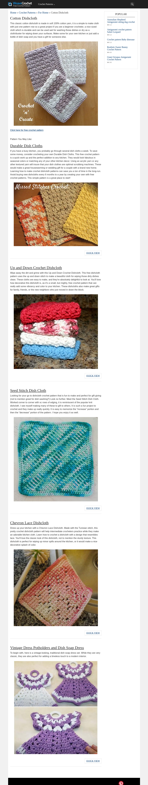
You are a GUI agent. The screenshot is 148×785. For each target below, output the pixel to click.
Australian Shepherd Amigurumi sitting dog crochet (121, 20)
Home (13, 12)
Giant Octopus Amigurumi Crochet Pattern (119, 58)
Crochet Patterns (45, 4)
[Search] (132, 4)
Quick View (93, 252)
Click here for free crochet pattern (26, 130)
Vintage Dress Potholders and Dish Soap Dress (47, 644)
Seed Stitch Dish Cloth (28, 389)
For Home (43, 12)
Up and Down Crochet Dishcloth (36, 267)
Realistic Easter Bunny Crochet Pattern (117, 48)
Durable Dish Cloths (26, 146)
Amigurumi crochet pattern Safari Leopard (119, 30)
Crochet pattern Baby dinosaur (121, 39)
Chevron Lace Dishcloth (29, 520)
